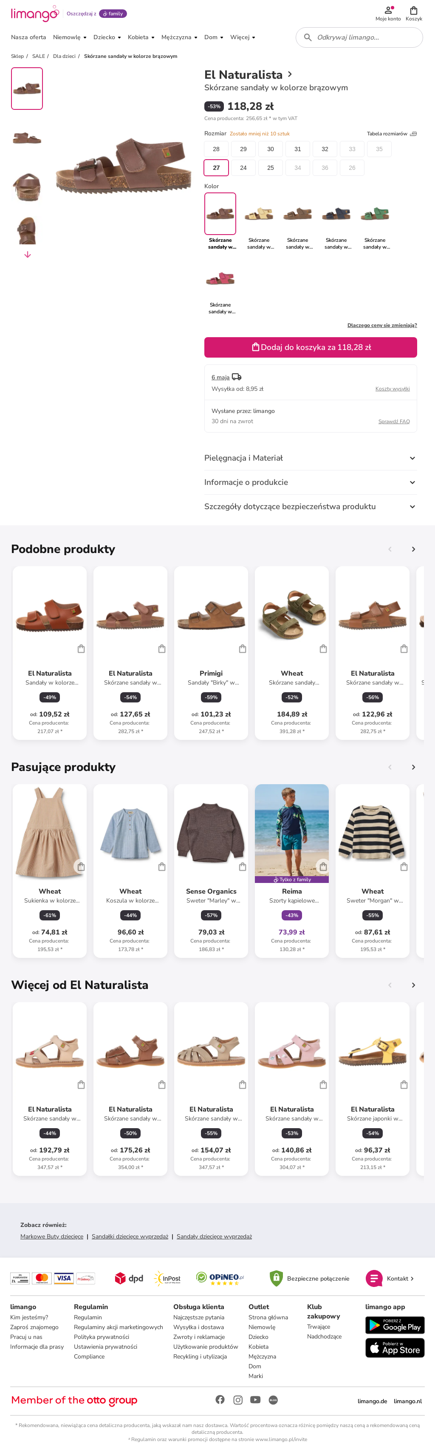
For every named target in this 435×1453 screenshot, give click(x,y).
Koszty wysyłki (393, 388)
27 (216, 167)
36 (325, 167)
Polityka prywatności (101, 1337)
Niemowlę (262, 1327)
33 (352, 149)
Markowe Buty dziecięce (51, 1236)
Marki (256, 1376)
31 (297, 149)
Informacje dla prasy (37, 1347)
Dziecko (258, 1337)
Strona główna (268, 1317)
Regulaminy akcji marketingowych (118, 1327)
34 (297, 167)
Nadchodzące (324, 1337)
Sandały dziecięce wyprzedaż (214, 1236)
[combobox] (359, 37)
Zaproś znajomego (34, 1327)
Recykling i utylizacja (200, 1357)
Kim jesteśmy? (29, 1317)
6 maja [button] (221, 377)
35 (379, 149)
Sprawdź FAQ (394, 421)
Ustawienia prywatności (105, 1347)
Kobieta (258, 1347)
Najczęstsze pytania (198, 1317)
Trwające (318, 1327)
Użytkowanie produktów (205, 1347)
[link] (259, 221)
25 (270, 167)
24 (243, 167)
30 (270, 149)
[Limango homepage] (35, 13)
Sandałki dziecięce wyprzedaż (130, 1236)
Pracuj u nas (26, 1337)
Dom (255, 1366)
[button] (413, 13)
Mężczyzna (262, 1357)
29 (243, 149)
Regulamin (88, 1317)
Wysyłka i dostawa (198, 1327)
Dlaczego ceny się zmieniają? (382, 325)
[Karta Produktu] (50, 653)
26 (352, 167)
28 (216, 149)
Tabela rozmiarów (392, 133)
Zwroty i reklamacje (199, 1337)
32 (325, 149)
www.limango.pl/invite (281, 1439)
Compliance (89, 1357)
